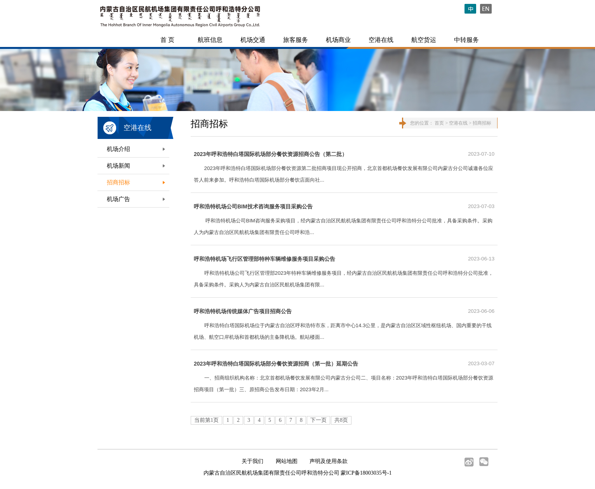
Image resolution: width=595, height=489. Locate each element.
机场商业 (338, 39)
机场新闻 (118, 166)
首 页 (167, 39)
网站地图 (287, 461)
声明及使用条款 (329, 461)
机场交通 (252, 39)
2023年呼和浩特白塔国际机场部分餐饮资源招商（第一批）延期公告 (276, 364)
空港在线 (381, 39)
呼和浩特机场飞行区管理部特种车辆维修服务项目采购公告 (264, 259)
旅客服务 (295, 39)
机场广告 (118, 199)
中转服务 (466, 39)
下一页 (318, 420)
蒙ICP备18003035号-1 (366, 473)
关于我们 (252, 461)
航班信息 (210, 39)
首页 (439, 123)
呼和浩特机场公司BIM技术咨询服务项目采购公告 (253, 206)
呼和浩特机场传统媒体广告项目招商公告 (243, 311)
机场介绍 (118, 149)
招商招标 (118, 182)
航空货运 (423, 39)
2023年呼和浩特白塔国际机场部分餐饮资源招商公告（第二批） (270, 154)
